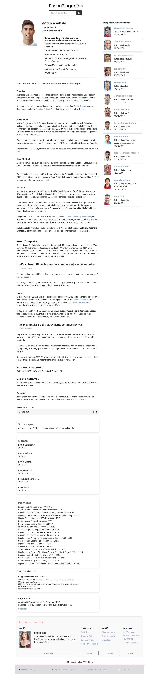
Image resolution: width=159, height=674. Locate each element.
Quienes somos (28, 669)
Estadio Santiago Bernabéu (79, 216)
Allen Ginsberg (108, 636)
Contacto (125, 669)
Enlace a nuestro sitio (97, 669)
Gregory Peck (87, 636)
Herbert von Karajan (89, 644)
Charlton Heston (109, 632)
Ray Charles (128, 639)
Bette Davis (86, 632)
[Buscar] (79, 12)
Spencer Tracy (87, 640)
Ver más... (90, 653)
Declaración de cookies (64, 669)
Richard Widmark (130, 643)
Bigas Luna (106, 640)
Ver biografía (48, 653)
